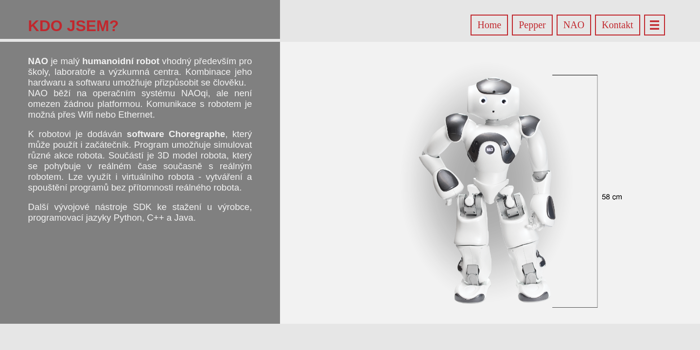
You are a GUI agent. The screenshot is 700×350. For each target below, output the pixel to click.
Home (489, 24)
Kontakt (617, 24)
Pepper (532, 24)
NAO (573, 24)
